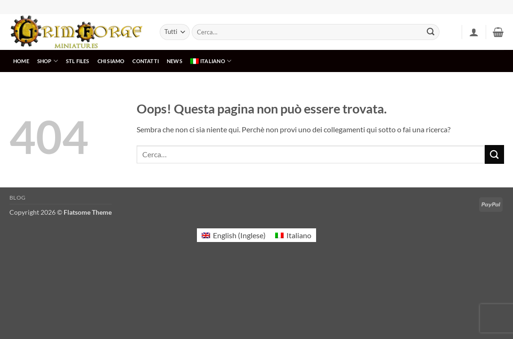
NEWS (174, 61)
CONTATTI (145, 61)
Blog (17, 197)
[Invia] (431, 32)
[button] (474, 32)
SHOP (47, 60)
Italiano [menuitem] (298, 235)
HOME (21, 61)
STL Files (78, 61)
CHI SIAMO (111, 61)
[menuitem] (210, 61)
